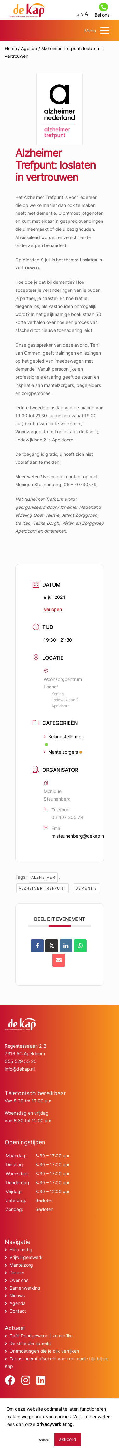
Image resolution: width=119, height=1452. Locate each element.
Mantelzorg (21, 1265)
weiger (44, 1439)
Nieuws (17, 1295)
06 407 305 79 (67, 817)
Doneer (17, 1272)
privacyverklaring (54, 1424)
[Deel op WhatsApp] (80, 945)
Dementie (86, 888)
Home (11, 48)
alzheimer (43, 877)
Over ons (19, 1280)
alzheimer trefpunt (42, 888)
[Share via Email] (58, 960)
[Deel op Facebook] (37, 945)
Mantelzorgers (63, 752)
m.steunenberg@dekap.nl (78, 836)
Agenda (29, 48)
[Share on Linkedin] (66, 945)
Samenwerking (25, 1287)
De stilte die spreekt (30, 1343)
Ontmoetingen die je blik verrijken (44, 1351)
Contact (18, 1310)
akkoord (67, 1439)
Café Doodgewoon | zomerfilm (41, 1335)
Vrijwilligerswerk (26, 1257)
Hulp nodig (21, 1249)
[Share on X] (51, 945)
